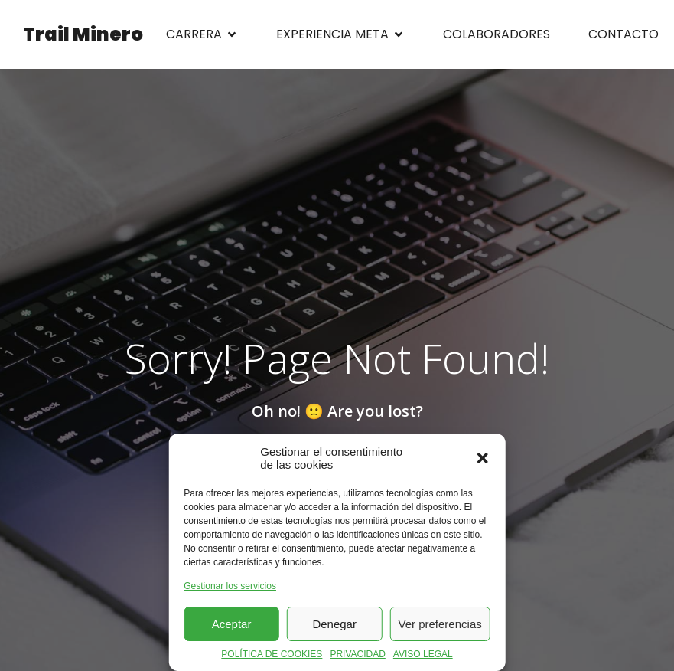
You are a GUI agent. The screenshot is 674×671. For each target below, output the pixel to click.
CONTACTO (623, 34)
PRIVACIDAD (357, 654)
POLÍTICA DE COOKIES (271, 654)
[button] (482, 458)
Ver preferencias (440, 623)
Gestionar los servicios (230, 586)
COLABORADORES (496, 34)
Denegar (334, 623)
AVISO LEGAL (423, 654)
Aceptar (232, 623)
